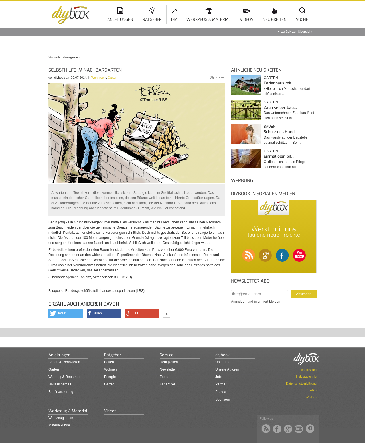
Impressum (309, 369)
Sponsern (222, 399)
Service (166, 355)
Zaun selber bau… (280, 107)
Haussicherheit (59, 384)
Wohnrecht (98, 77)
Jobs (218, 377)
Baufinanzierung (60, 392)
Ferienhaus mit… (279, 83)
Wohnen (110, 369)
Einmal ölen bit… (279, 156)
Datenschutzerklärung (301, 383)
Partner (220, 384)
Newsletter (168, 369)
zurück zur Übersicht (296, 32)
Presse (220, 392)
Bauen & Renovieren (64, 362)
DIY (174, 19)
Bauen (269, 127)
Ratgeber (152, 19)
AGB (313, 390)
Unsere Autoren (227, 369)
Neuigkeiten (275, 19)
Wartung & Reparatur (64, 377)
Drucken (220, 77)
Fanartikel (167, 384)
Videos (246, 19)
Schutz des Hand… (281, 132)
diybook (222, 355)
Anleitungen (120, 19)
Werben (311, 397)
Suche (302, 19)
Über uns (222, 362)
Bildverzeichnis (306, 376)
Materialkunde (59, 425)
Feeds (164, 377)
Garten (112, 77)
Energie (110, 377)
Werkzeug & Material (208, 19)
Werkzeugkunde (60, 418)
